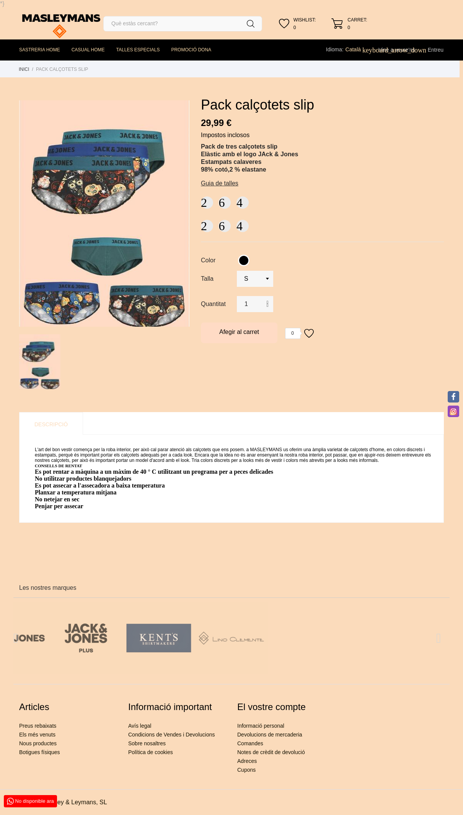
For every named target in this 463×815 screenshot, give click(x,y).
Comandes (250, 743)
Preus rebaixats (37, 726)
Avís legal (139, 726)
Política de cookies (150, 752)
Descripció (51, 424)
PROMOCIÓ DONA (191, 49)
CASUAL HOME (88, 49)
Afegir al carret (239, 332)
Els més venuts (37, 735)
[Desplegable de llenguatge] (357, 49)
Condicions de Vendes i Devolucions (171, 735)
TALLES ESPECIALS (138, 49)
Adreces (247, 761)
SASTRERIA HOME (39, 49)
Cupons (246, 770)
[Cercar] (182, 23)
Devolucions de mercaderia (269, 735)
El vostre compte (271, 707)
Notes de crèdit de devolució (271, 752)
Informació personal (260, 726)
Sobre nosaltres (147, 743)
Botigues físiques (39, 752)
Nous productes (38, 743)
